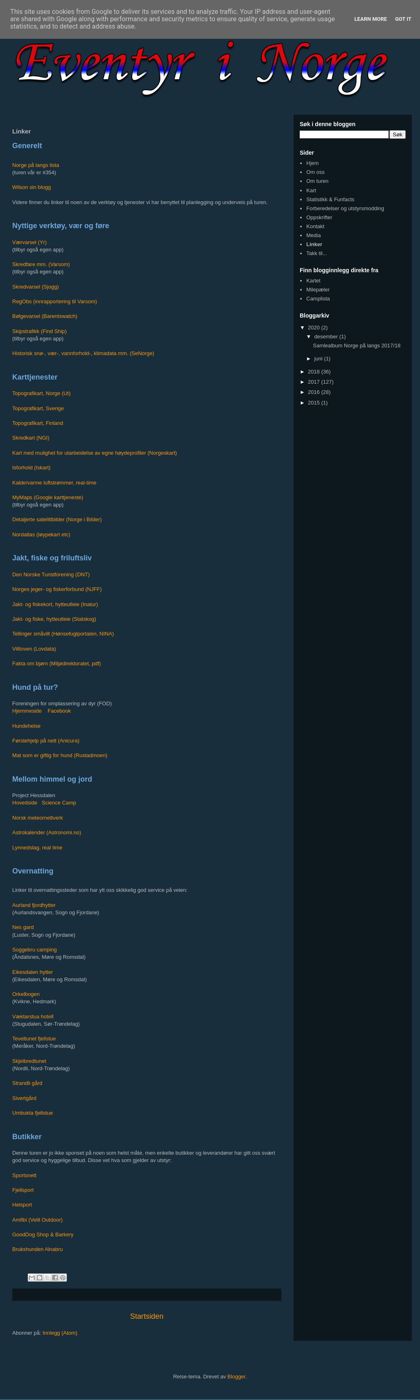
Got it (403, 19)
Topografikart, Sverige (38, 408)
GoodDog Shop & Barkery (42, 1234)
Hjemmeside (27, 711)
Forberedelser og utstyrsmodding (345, 208)
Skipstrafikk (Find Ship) (39, 331)
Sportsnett (24, 1175)
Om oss (315, 172)
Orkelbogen (26, 994)
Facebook (59, 711)
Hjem (312, 163)
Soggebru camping (34, 950)
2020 (314, 327)
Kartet (313, 281)
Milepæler (317, 290)
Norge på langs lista (35, 165)
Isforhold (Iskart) (31, 467)
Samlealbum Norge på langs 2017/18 (356, 345)
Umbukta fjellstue (32, 1113)
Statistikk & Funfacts (330, 199)
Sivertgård (24, 1098)
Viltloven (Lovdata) (34, 649)
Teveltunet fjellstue (34, 1039)
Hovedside (24, 803)
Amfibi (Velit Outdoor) (37, 1220)
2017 (314, 382)
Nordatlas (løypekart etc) (41, 534)
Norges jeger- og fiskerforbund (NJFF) (57, 589)
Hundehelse (26, 726)
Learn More (370, 19)
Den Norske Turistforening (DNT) (51, 574)
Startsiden (147, 1316)
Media (313, 235)
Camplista (318, 299)
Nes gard (23, 927)
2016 (314, 392)
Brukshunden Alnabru (37, 1249)
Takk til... (316, 253)
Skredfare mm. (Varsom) (41, 264)
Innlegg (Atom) (59, 1333)
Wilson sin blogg (31, 187)
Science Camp (59, 803)
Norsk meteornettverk (37, 818)
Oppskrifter (319, 217)
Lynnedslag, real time (37, 847)
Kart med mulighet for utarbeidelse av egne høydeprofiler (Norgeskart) (94, 453)
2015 (314, 403)
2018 (314, 372)
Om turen (317, 181)
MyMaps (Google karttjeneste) (47, 497)
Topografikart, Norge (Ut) (41, 393)
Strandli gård (27, 1083)
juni (319, 359)
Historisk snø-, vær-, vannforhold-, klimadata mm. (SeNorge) (83, 353)
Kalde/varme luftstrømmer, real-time (54, 483)
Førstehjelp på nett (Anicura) (46, 741)
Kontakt (315, 226)
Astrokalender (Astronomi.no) (46, 832)
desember (326, 336)
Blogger (236, 1376)
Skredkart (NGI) (30, 438)
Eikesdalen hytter (32, 972)
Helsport (22, 1205)
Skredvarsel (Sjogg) (35, 287)
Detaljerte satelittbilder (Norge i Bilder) (57, 519)
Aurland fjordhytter (33, 905)
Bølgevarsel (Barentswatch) (44, 316)
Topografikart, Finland (37, 423)
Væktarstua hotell (32, 1016)
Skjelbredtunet (29, 1061)
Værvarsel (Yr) (29, 242)
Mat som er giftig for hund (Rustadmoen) (59, 755)
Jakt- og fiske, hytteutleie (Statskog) (54, 619)
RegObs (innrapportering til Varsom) (54, 301)
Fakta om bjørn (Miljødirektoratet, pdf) (56, 663)
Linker (314, 244)
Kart (311, 190)
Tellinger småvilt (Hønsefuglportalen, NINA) (63, 634)
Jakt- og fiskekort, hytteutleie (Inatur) (55, 604)
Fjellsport (23, 1190)
